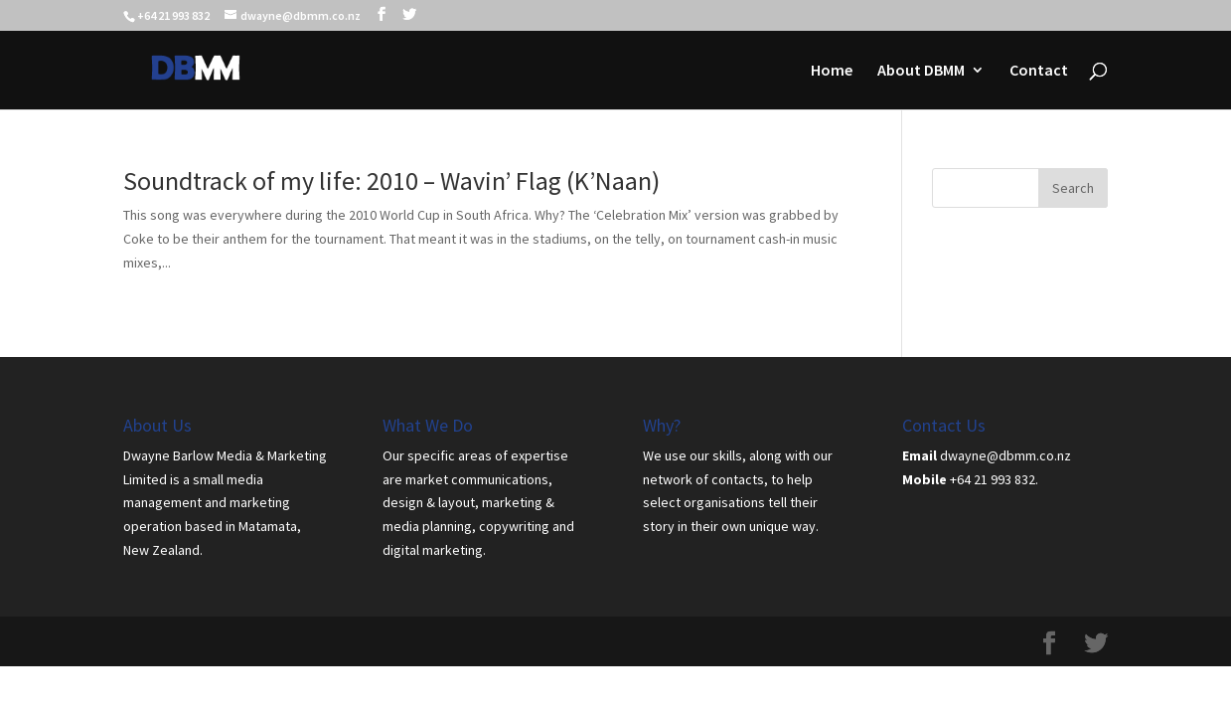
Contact (1038, 71)
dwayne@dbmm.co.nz (1005, 455)
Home (831, 71)
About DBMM (921, 71)
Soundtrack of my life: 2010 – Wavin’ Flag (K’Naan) (391, 180)
